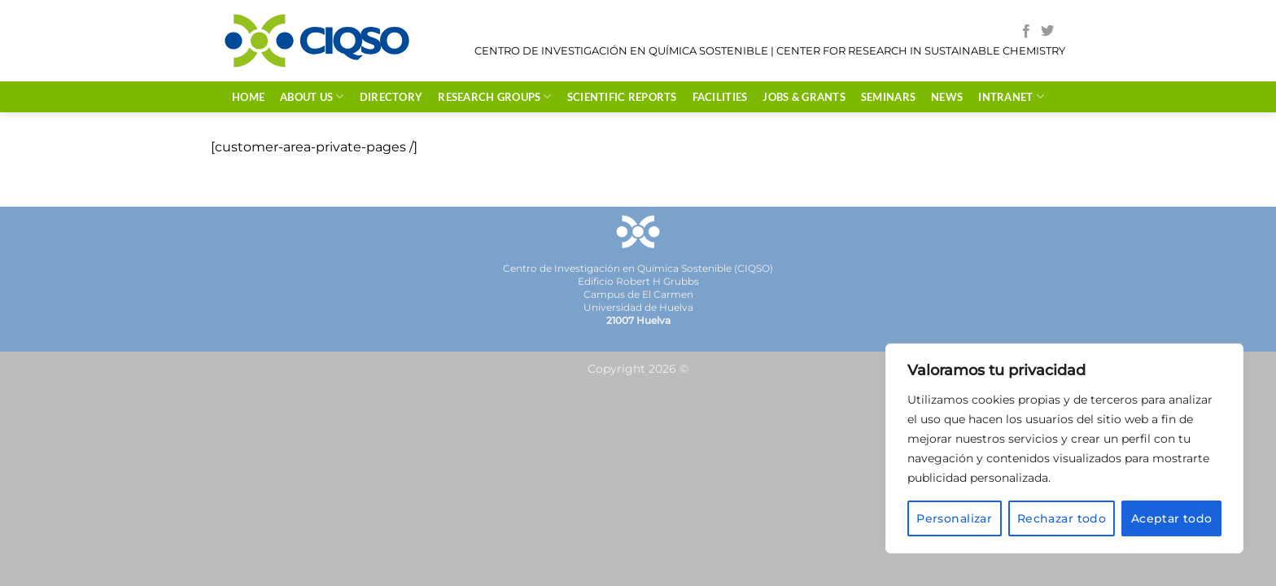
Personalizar (954, 518)
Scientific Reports (622, 96)
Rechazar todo (1061, 518)
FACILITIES (720, 96)
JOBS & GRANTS (804, 96)
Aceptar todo (1172, 518)
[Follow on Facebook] (1026, 31)
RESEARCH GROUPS (494, 96)
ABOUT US (312, 96)
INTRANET (1011, 96)
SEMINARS (888, 96)
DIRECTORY (391, 96)
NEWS (947, 96)
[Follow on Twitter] (1047, 31)
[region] (1064, 448)
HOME (248, 96)
